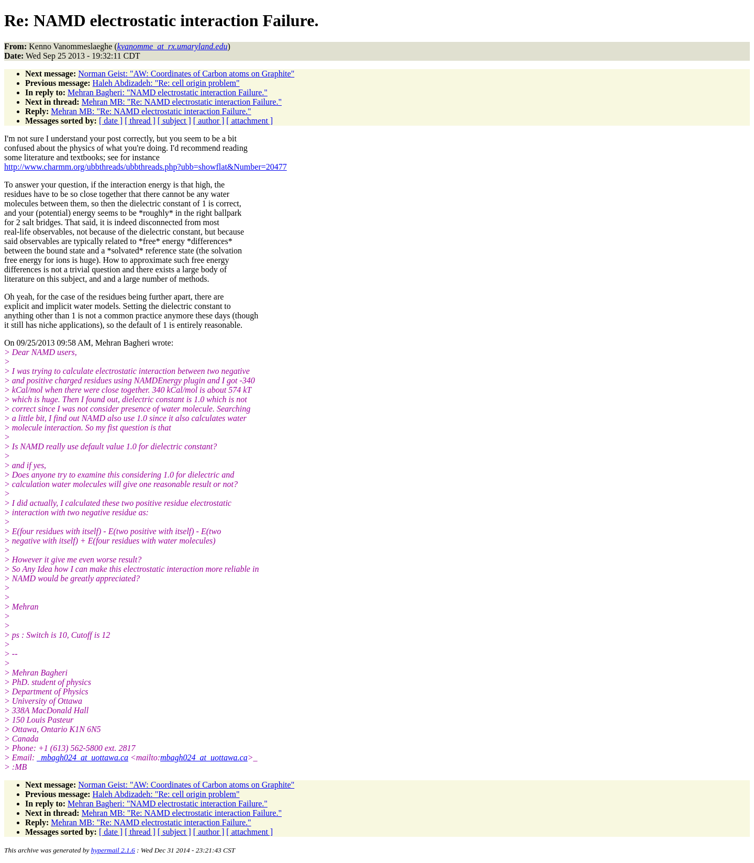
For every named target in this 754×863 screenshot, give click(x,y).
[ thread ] (140, 120)
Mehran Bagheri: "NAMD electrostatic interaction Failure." (168, 92)
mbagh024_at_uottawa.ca (204, 757)
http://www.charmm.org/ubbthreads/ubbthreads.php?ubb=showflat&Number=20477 (145, 166)
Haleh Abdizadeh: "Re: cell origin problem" (166, 83)
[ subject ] (174, 120)
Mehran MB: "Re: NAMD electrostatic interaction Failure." (182, 101)
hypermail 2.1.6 (113, 850)
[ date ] (111, 120)
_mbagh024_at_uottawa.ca (82, 757)
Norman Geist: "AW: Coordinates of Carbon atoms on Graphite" (186, 73)
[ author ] (209, 120)
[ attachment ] (249, 120)
